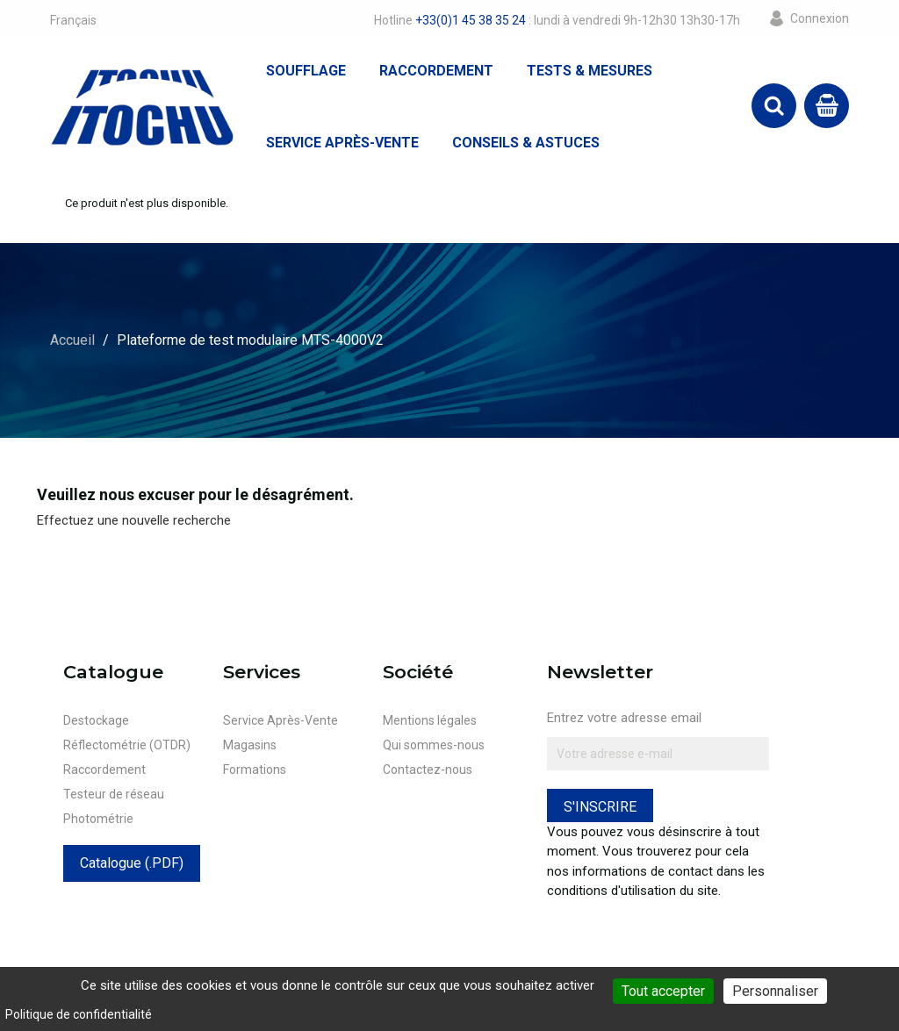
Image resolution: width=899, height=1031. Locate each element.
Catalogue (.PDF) (131, 863)
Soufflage (306, 70)
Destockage (96, 720)
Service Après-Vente (342, 142)
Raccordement (436, 70)
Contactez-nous (427, 770)
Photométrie (98, 819)
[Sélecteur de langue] (73, 20)
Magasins (250, 745)
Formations (254, 770)
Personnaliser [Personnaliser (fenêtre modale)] (775, 991)
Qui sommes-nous (434, 745)
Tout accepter (663, 991)
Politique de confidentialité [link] (78, 1014)
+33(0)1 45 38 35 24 (470, 20)
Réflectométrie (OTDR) (127, 745)
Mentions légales (430, 720)
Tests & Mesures (589, 70)
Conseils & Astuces (526, 142)
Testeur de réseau (113, 794)
